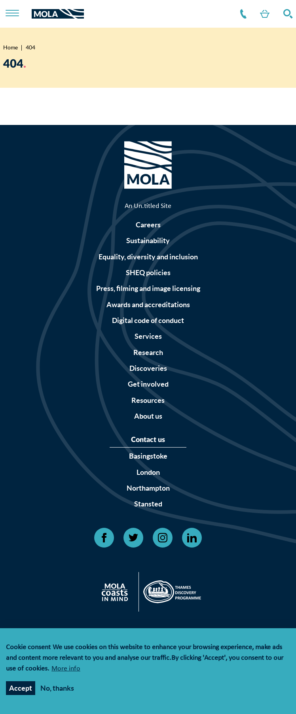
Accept (20, 690)
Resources (148, 400)
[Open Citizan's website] (117, 593)
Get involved (148, 384)
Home (10, 47)
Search (286, 14)
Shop (263, 14)
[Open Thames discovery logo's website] (170, 593)
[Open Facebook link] (104, 538)
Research (148, 352)
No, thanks (57, 690)
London (148, 472)
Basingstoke (148, 456)
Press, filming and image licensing (148, 288)
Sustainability (148, 240)
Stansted (148, 504)
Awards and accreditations (148, 304)
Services (148, 336)
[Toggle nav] (17, 14)
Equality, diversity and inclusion (148, 257)
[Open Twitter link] (133, 538)
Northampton (148, 488)
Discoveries (148, 368)
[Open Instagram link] (163, 538)
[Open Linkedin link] (192, 538)
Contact (242, 14)
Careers (148, 225)
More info (65, 670)
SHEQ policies (148, 272)
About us (148, 416)
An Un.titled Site (148, 206)
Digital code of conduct (148, 320)
